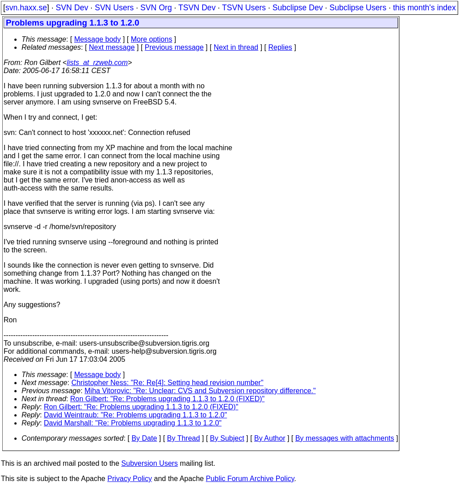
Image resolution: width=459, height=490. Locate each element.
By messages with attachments (344, 438)
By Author (269, 438)
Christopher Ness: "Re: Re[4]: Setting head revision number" (167, 382)
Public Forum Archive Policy (250, 478)
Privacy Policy (129, 478)
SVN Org (156, 7)
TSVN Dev (197, 7)
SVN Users (114, 7)
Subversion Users (149, 463)
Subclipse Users (357, 7)
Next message (111, 47)
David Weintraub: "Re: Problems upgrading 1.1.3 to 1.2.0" (135, 415)
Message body (97, 39)
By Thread (183, 438)
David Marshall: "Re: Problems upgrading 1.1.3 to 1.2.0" (132, 423)
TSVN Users (244, 7)
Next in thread (236, 47)
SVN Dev (72, 7)
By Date (144, 438)
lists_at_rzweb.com (97, 62)
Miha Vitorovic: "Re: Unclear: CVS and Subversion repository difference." (200, 391)
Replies (280, 47)
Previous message (174, 47)
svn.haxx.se (26, 7)
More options (152, 39)
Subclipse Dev (298, 7)
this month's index (424, 7)
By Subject (227, 438)
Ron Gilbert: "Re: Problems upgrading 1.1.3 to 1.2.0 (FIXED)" (167, 399)
